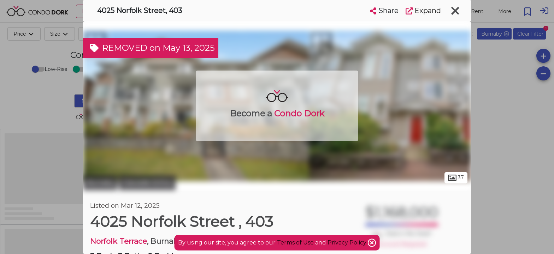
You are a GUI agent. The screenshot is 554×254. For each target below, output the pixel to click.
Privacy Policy (348, 242)
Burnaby (100, 183)
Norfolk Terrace (118, 241)
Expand (423, 10)
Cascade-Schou (147, 183)
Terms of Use (295, 242)
